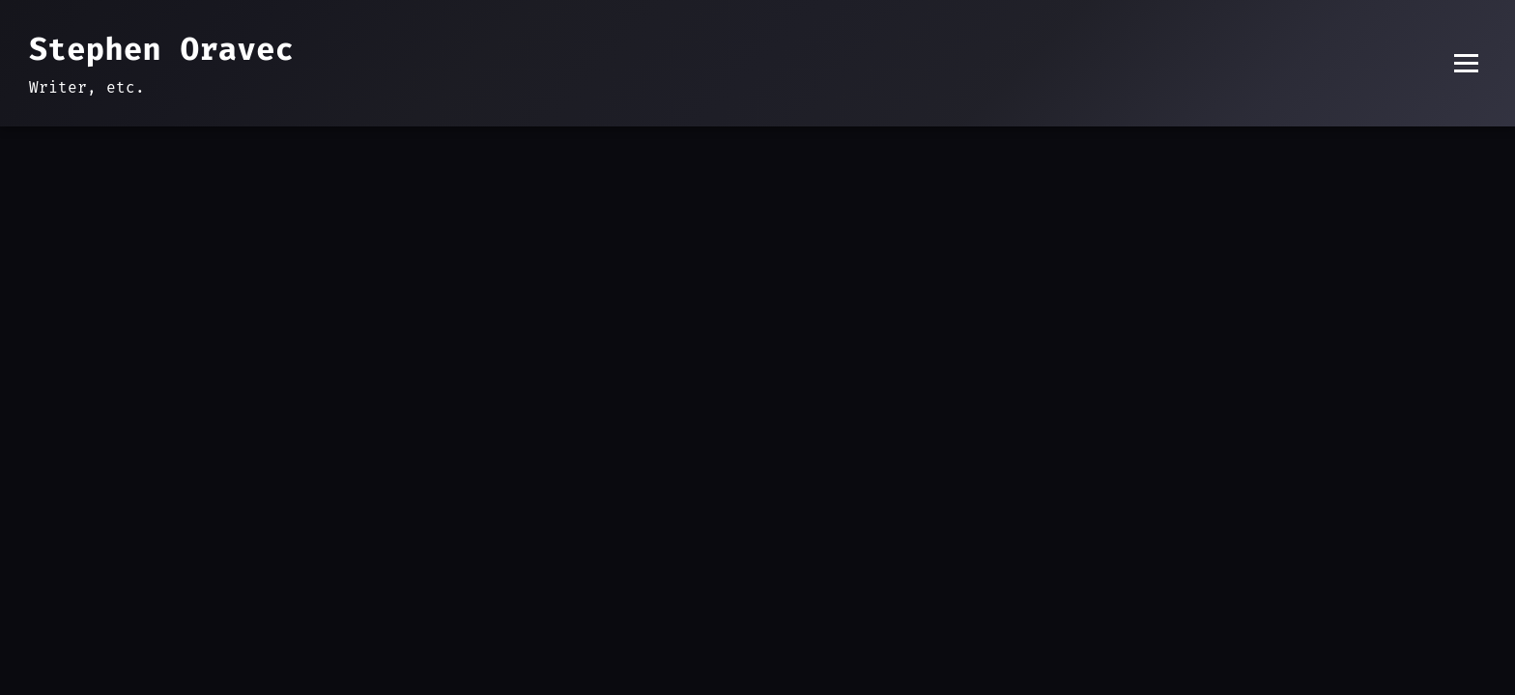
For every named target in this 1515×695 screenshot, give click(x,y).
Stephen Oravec (161, 49)
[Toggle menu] (1466, 63)
